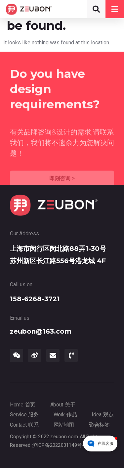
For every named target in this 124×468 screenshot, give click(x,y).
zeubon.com (64, 437)
